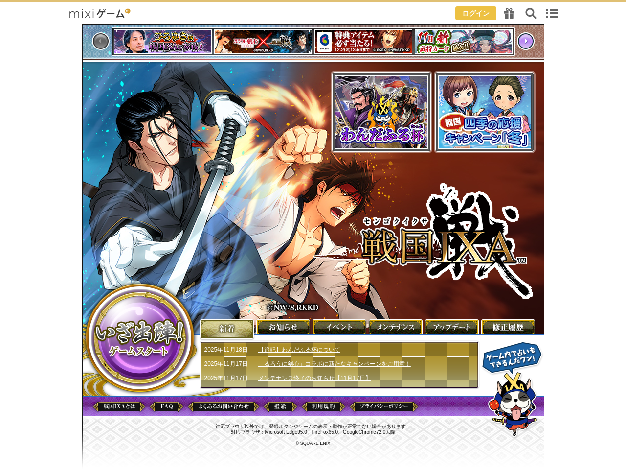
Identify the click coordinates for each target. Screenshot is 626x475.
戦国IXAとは (119, 407)
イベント (340, 326)
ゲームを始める (140, 338)
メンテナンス (396, 326)
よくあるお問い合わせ (223, 407)
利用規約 (323, 407)
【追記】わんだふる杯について (299, 349)
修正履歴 (509, 326)
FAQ (166, 407)
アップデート (452, 326)
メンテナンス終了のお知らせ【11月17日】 (314, 378)
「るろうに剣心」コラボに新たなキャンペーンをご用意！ (334, 363)
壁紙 (280, 407)
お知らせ (284, 326)
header (313, 12)
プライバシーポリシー (384, 407)
